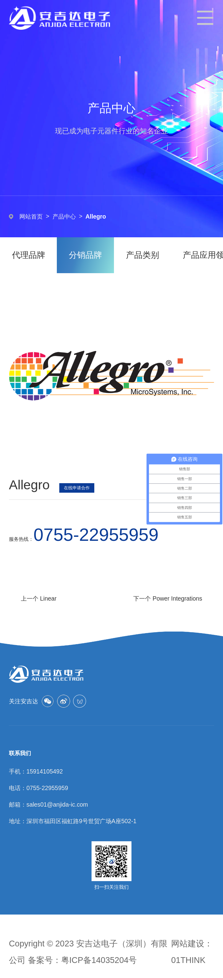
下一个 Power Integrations (167, 598)
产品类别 (142, 255)
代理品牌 (28, 255)
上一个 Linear (39, 598)
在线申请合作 (77, 487)
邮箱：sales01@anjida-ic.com (48, 804)
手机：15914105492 (36, 771)
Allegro (95, 216)
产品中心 (64, 216)
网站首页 (31, 216)
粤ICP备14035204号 (99, 960)
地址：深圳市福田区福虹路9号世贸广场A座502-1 (72, 821)
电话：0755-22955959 (38, 788)
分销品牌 (85, 255)
